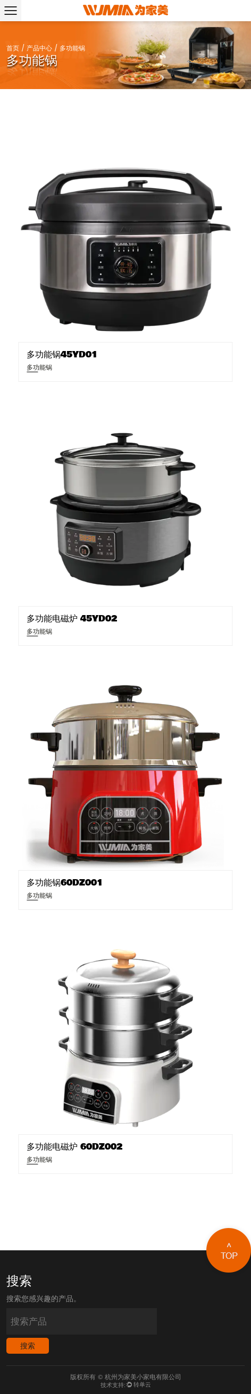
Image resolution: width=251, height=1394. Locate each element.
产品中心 (39, 48)
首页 (12, 48)
